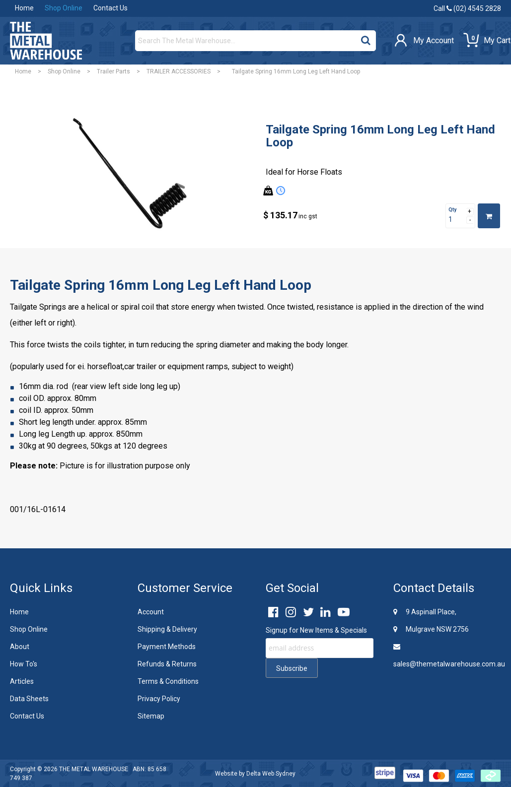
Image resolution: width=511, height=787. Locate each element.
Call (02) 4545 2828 (467, 8)
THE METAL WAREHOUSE (93, 769)
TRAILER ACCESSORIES (178, 71)
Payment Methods (167, 647)
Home (24, 8)
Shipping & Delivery (167, 629)
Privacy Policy (159, 699)
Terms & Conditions (168, 681)
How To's (23, 664)
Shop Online (63, 8)
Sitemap (151, 716)
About (19, 647)
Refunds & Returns (167, 664)
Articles (22, 681)
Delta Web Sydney (270, 773)
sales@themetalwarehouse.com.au (447, 655)
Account (151, 612)
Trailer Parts (113, 71)
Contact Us (110, 8)
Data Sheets (29, 699)
